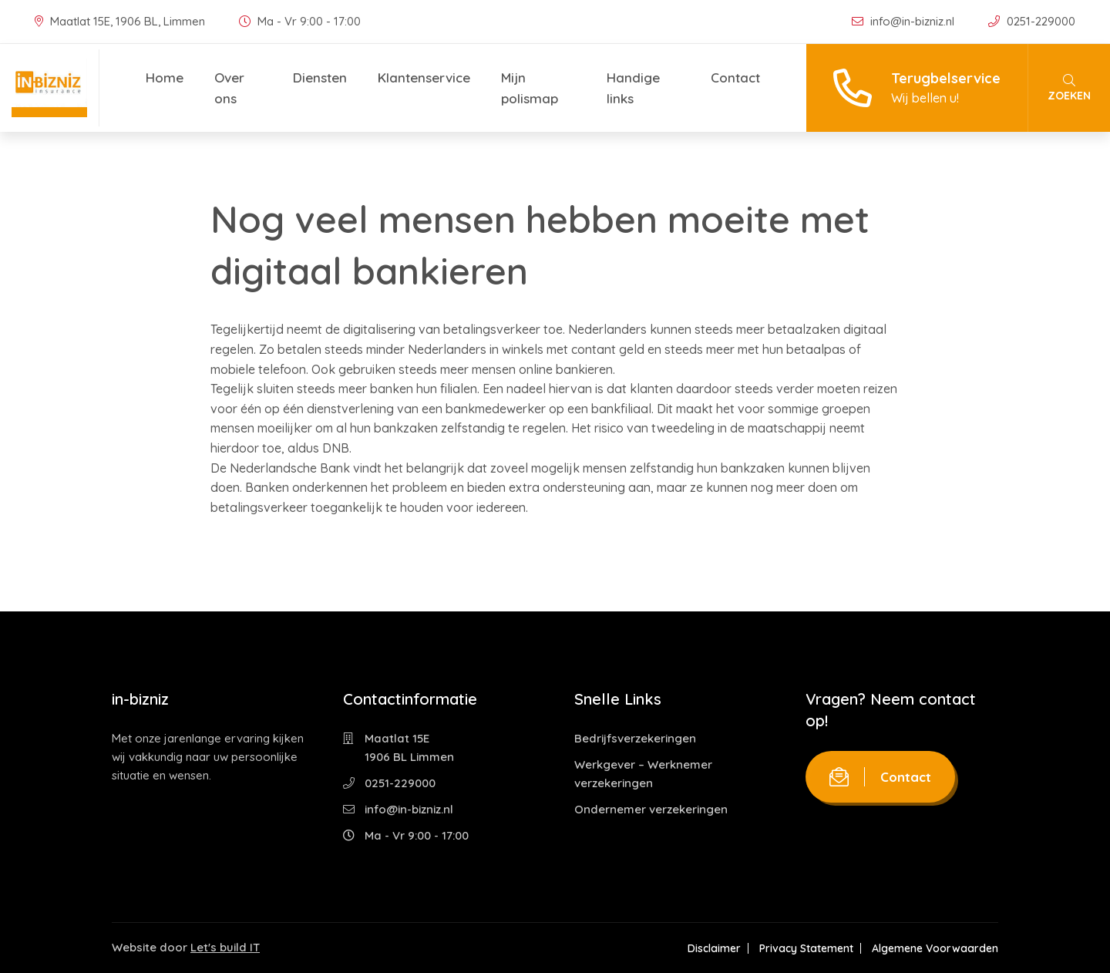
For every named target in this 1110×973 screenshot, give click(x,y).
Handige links (633, 87)
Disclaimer (714, 948)
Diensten (320, 77)
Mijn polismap (529, 87)
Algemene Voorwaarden (935, 948)
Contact (735, 77)
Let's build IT (225, 947)
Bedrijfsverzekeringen (635, 738)
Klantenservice (424, 77)
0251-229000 (1031, 21)
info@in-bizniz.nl (904, 21)
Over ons (229, 87)
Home (164, 77)
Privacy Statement (806, 948)
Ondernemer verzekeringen (651, 809)
